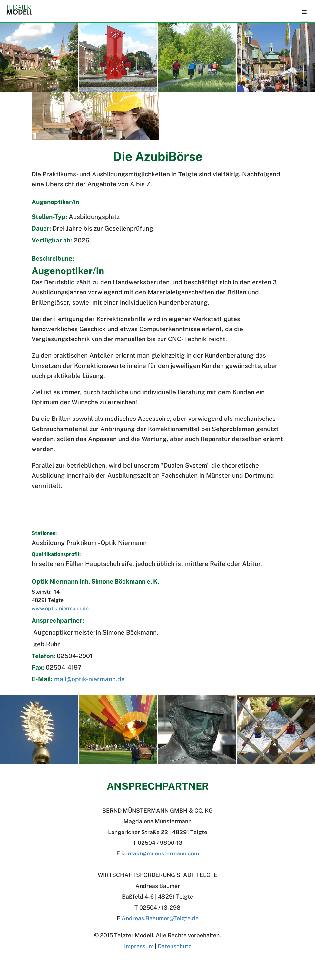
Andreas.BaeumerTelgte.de (160, 918)
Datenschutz (174, 946)
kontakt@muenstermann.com (160, 853)
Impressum (138, 946)
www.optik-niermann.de (60, 609)
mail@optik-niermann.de (89, 679)
